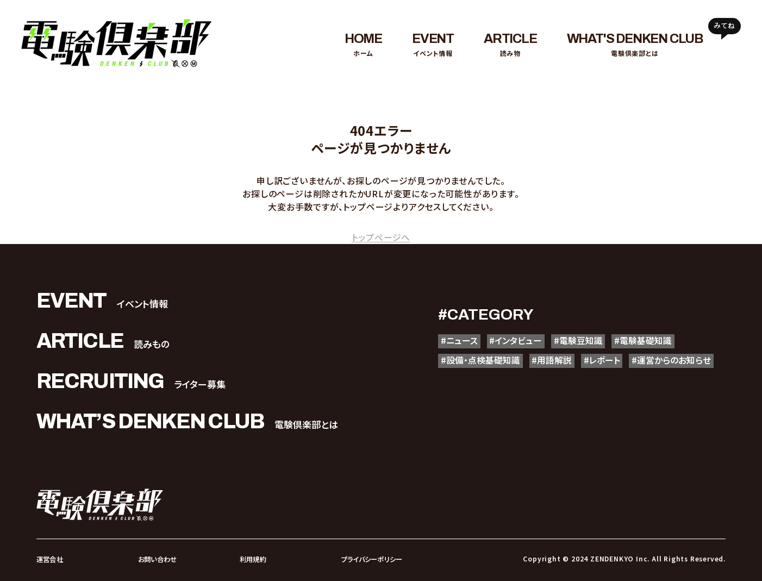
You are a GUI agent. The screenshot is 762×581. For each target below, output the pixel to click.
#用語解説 (559, 361)
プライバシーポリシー (371, 559)
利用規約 (253, 559)
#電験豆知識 (586, 341)
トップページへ (381, 236)
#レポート (612, 361)
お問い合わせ (157, 559)
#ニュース (460, 341)
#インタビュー (520, 341)
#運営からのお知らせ (483, 383)
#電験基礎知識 (655, 341)
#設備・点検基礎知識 (483, 361)
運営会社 (49, 559)
